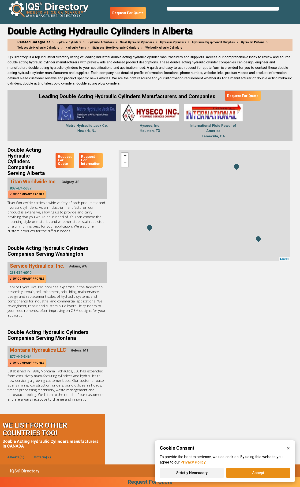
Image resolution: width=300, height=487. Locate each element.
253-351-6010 (20, 272)
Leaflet (284, 258)
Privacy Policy (193, 462)
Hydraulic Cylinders (173, 42)
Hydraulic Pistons (252, 42)
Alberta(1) (15, 457)
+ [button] (125, 156)
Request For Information (90, 160)
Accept (258, 473)
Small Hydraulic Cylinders (137, 42)
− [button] (125, 163)
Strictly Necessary (192, 473)
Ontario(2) (42, 457)
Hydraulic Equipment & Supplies (213, 42)
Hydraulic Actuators (100, 42)
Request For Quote (128, 13)
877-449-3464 (20, 357)
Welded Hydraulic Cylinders (163, 47)
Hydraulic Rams (75, 47)
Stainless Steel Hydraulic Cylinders (115, 47)
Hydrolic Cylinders (68, 42)
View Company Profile (27, 194)
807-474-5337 (20, 188)
